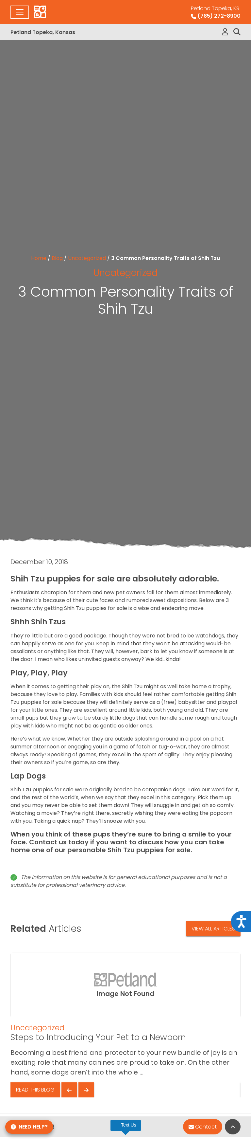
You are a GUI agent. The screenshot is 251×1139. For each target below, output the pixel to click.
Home (38, 258)
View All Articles (213, 928)
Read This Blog (35, 1089)
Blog (57, 258)
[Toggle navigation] (19, 12)
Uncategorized (87, 258)
